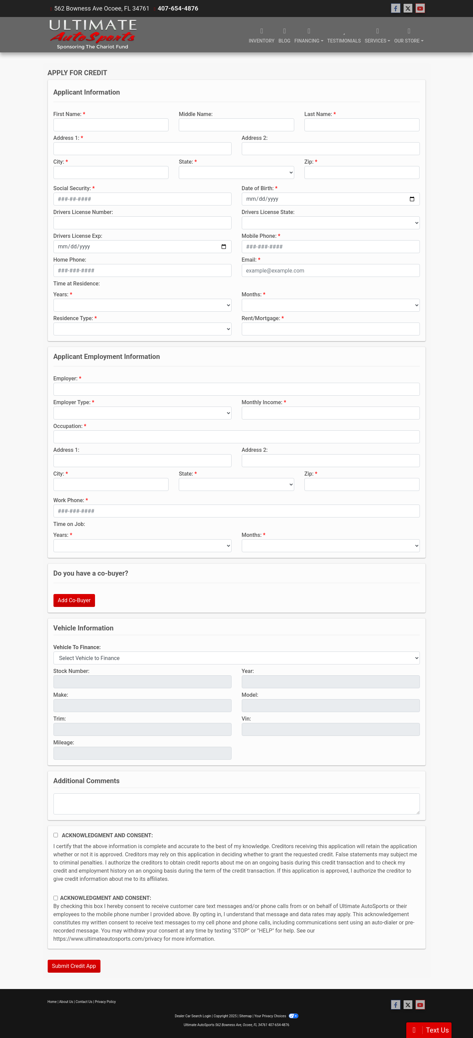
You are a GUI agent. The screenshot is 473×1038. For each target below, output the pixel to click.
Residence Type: (73, 318)
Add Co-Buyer (74, 600)
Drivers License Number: (83, 212)
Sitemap (245, 1016)
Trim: (59, 718)
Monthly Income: (262, 402)
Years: (61, 294)
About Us (66, 1002)
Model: (250, 695)
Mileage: (63, 742)
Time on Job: (69, 524)
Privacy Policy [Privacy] (105, 1002)
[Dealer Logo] (93, 35)
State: (186, 162)
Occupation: (68, 426)
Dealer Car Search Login (193, 1016)
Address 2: (255, 138)
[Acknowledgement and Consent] (55, 835)
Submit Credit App (74, 966)
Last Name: (318, 114)
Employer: (65, 378)
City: (58, 162)
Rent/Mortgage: (261, 318)
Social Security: (72, 188)
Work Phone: (68, 500)
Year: (248, 671)
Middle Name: (195, 114)
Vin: (246, 718)
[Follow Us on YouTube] (420, 8)
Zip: (309, 162)
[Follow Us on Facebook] (395, 8)
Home (52, 1002)
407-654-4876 (178, 8)
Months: (252, 294)
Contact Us (84, 1002)
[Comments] (236, 803)
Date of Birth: (258, 188)
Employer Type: (72, 402)
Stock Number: (71, 671)
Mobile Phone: (259, 236)
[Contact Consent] (55, 898)
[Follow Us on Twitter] (408, 8)
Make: (60, 695)
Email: (249, 260)
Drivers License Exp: (78, 236)
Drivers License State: (268, 212)
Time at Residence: (76, 283)
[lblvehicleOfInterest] (236, 658)
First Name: (67, 114)
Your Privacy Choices (276, 1016)
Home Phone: (69, 260)
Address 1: (66, 138)
